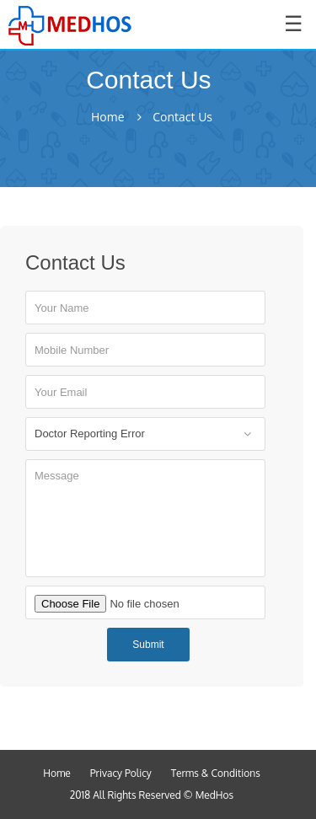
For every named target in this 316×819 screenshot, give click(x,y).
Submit (147, 644)
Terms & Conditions (215, 773)
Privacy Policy (121, 773)
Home (108, 117)
